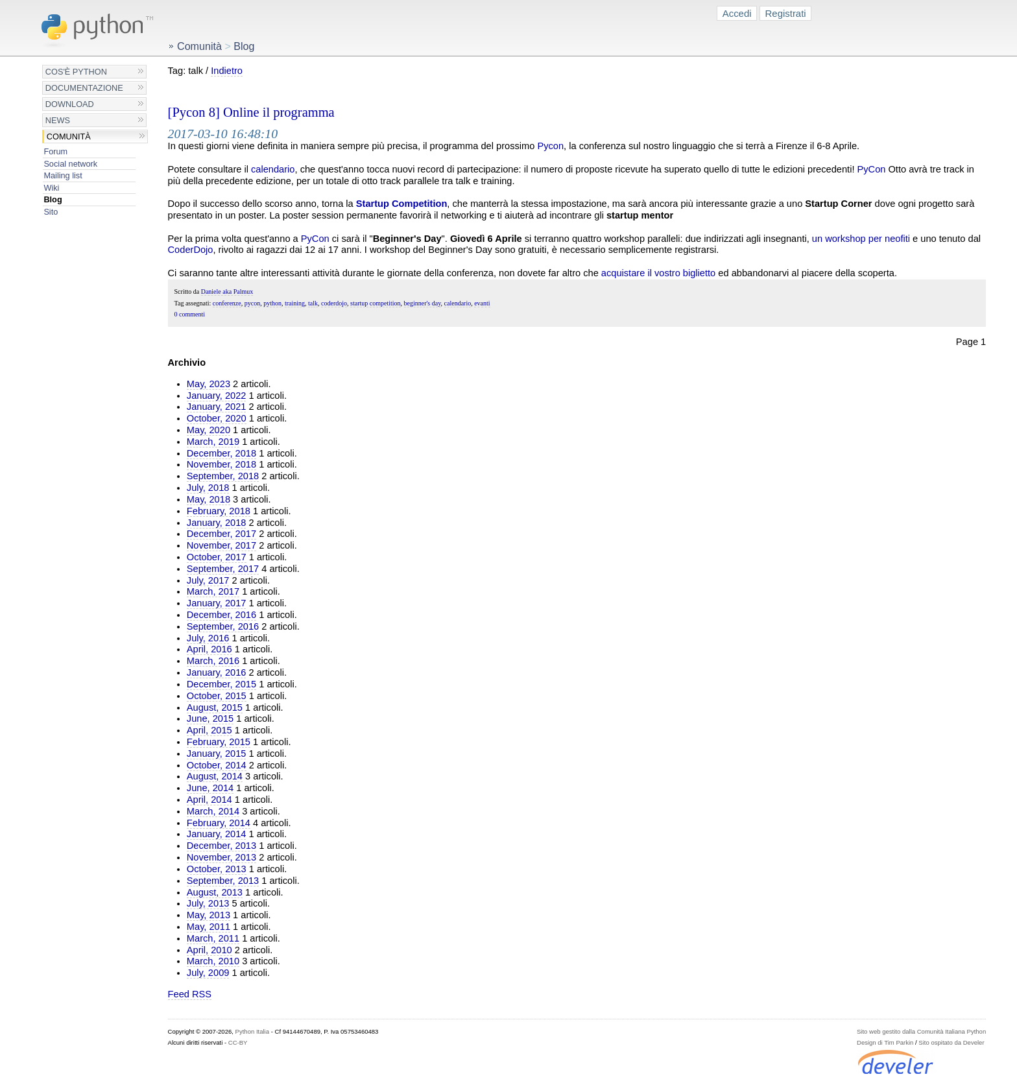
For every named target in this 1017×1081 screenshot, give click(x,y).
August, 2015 (215, 707)
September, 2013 (223, 880)
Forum (55, 151)
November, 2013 (221, 857)
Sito (50, 212)
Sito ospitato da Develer (951, 1042)
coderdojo (334, 303)
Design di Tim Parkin (885, 1042)
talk (313, 303)
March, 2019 (213, 441)
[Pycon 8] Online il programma (251, 112)
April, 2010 (209, 950)
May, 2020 (208, 430)
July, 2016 (208, 638)
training (295, 303)
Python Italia (252, 1031)
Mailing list (62, 175)
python (272, 303)
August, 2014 (215, 776)
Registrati (785, 13)
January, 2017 (216, 603)
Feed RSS (189, 994)
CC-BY (238, 1042)
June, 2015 (210, 718)
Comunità (69, 136)
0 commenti (190, 314)
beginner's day (422, 303)
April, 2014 (209, 799)
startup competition (375, 303)
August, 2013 (215, 892)
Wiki (51, 188)
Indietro (227, 70)
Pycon (550, 146)
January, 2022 (216, 395)
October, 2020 (216, 418)
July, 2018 (208, 487)
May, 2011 (208, 926)
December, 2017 (221, 534)
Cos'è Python (76, 72)
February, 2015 (218, 742)
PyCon (871, 169)
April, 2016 (209, 649)
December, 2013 (221, 845)
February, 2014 (218, 823)
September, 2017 (223, 569)
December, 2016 (221, 615)
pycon (252, 303)
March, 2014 (213, 811)
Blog (52, 199)
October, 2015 (216, 696)
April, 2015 (209, 730)
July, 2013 (208, 903)
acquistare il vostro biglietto (658, 273)
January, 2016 (216, 672)
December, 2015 (221, 684)
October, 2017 (216, 557)
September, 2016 (223, 626)
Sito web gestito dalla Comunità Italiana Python (921, 1031)
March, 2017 (213, 591)
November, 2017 (221, 545)
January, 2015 (216, 753)
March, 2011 (213, 938)
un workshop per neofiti (861, 238)
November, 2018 (221, 464)
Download (69, 104)
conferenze (227, 303)
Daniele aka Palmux (227, 291)
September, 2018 (223, 476)
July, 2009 (208, 973)
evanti (482, 303)
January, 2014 (216, 834)
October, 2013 (216, 869)
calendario (272, 169)
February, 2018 (218, 511)
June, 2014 (210, 788)
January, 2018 (216, 522)
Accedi (737, 13)
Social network (70, 164)
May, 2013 (208, 915)
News (57, 120)
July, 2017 (208, 580)
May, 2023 (208, 384)
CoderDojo (190, 249)
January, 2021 (216, 406)
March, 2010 (213, 961)
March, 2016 (213, 661)
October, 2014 (216, 765)
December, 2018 (221, 453)
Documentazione (84, 88)
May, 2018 (208, 499)
